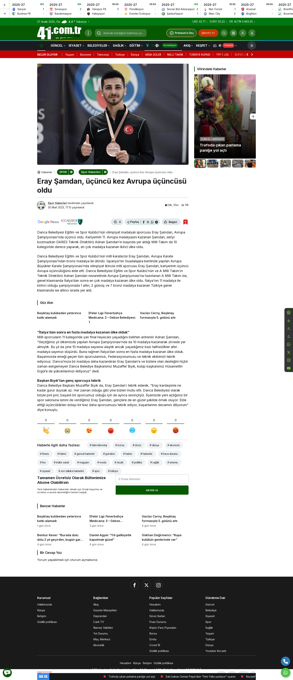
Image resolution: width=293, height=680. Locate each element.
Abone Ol (152, 490)
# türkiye (113, 471)
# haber (127, 453)
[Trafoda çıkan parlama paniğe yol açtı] (225, 116)
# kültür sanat (61, 462)
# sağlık (154, 462)
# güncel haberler (84, 453)
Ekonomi (85, 54)
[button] (233, 33)
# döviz (137, 445)
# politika (137, 462)
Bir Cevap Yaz (51, 553)
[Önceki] (4, 4)
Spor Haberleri (57, 203)
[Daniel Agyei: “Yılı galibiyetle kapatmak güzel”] (113, 538)
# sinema (172, 462)
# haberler (146, 453)
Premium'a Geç (181, 33)
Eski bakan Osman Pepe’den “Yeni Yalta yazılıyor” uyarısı (216, 676)
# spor (96, 471)
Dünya (135, 54)
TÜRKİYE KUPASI (199, 54)
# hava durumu (169, 453)
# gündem (109, 453)
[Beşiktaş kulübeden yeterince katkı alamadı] (61, 316)
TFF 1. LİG (222, 54)
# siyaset (45, 471)
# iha (42, 462)
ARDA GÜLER (153, 54)
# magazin (83, 462)
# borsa (119, 445)
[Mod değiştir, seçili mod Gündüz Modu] (252, 45)
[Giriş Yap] (242, 33)
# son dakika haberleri (71, 471)
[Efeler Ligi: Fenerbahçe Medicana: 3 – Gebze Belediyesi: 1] (113, 316)
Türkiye (120, 54)
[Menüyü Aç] (88, 33)
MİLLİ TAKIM (175, 54)
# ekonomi (173, 445)
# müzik (119, 462)
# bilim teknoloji (98, 445)
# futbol (61, 453)
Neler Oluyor (47, 54)
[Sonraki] (4, 13)
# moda (101, 462)
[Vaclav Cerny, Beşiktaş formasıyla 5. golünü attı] (164, 316)
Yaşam (69, 54)
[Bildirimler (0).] (252, 33)
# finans (44, 453)
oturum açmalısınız (83, 560)
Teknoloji (103, 54)
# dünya (154, 445)
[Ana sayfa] (41, 45)
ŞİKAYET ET (208, 32)
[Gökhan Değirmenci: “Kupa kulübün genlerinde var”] (165, 538)
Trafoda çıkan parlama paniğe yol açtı (147, 676)
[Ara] (224, 33)
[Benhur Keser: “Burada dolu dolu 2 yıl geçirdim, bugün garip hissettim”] (60, 538)
